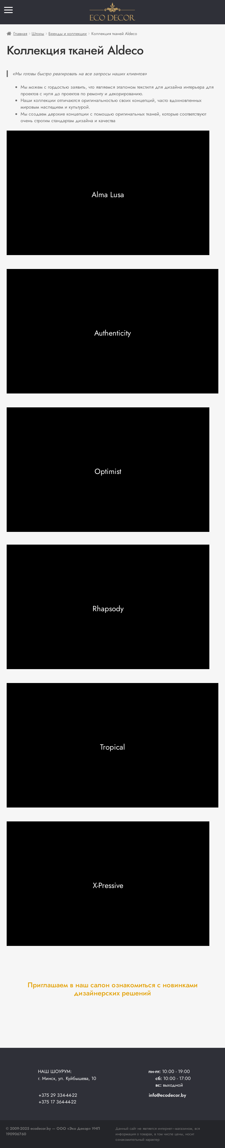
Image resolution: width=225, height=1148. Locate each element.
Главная (20, 33)
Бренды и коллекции (67, 33)
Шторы (38, 33)
